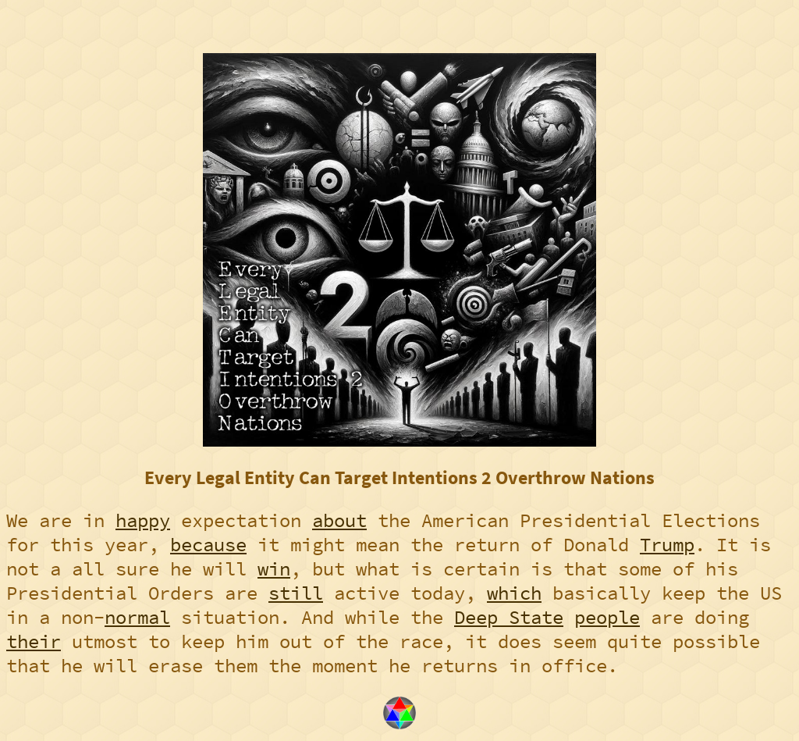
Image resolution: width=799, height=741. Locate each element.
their (33, 641)
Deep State (508, 617)
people (607, 617)
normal (137, 617)
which (514, 593)
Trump (667, 545)
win (273, 569)
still (295, 593)
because (208, 545)
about (339, 520)
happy (142, 520)
